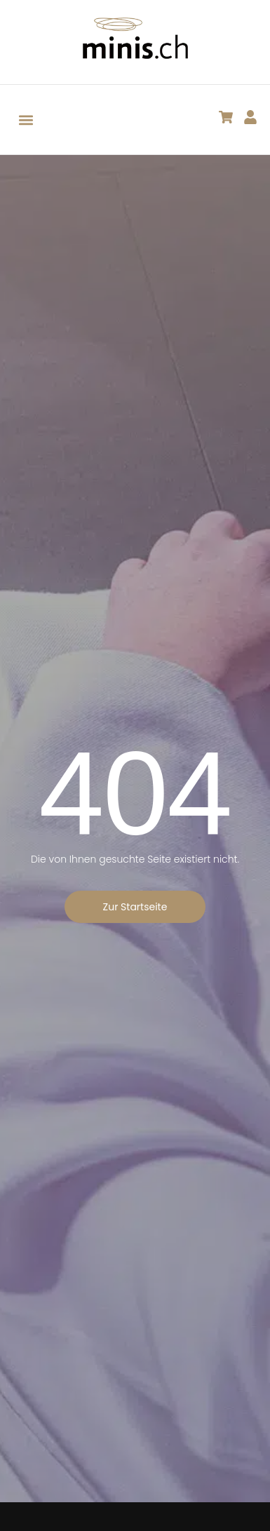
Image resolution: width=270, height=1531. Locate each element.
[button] (25, 119)
